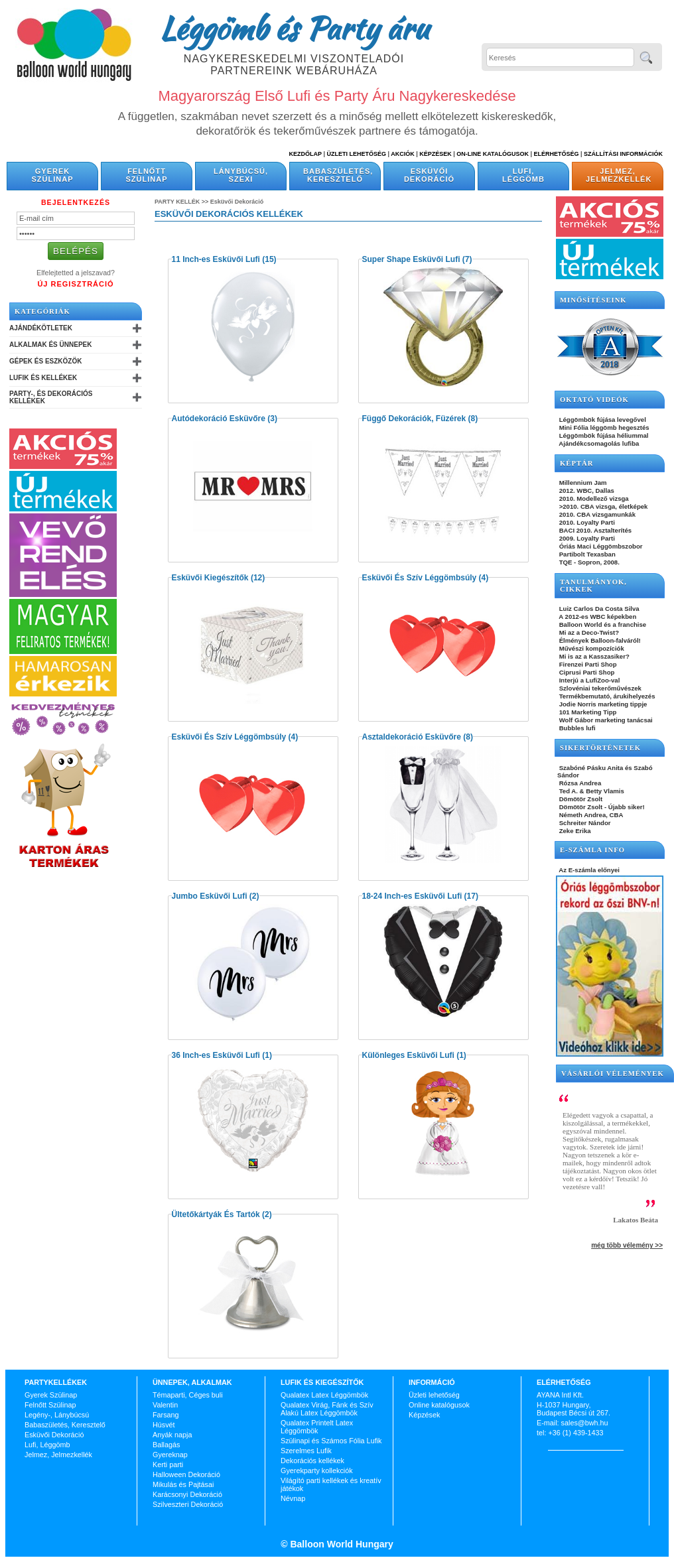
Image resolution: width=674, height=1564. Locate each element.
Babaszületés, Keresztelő (338, 175)
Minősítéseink (593, 300)
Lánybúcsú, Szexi (241, 175)
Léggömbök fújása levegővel (601, 419)
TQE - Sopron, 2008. (588, 562)
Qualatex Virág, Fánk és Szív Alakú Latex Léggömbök (327, 1409)
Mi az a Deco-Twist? (588, 632)
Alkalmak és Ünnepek (50, 344)
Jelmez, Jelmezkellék (618, 175)
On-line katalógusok (492, 154)
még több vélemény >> (627, 1245)
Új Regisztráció (75, 284)
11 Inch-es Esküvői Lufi (216, 259)
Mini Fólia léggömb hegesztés (603, 427)
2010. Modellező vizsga (593, 498)
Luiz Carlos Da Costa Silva (598, 608)
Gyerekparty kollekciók (317, 1470)
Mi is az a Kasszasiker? (593, 656)
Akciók (403, 154)
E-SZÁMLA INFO (592, 850)
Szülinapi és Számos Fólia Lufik (331, 1441)
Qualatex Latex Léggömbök (324, 1395)
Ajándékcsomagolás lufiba (598, 443)
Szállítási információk (623, 154)
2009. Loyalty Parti (586, 538)
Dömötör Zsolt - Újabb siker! (601, 807)
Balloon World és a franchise (601, 624)
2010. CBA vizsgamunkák (596, 514)
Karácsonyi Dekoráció (187, 1494)
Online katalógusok (439, 1405)
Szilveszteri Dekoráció (188, 1504)
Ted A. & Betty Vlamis (590, 791)
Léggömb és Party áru (294, 27)
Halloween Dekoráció (186, 1474)
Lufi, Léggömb (523, 175)
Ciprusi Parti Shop (585, 672)
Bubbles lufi (576, 728)
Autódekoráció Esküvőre (218, 418)
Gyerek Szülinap (53, 175)
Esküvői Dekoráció (429, 175)
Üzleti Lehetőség (356, 154)
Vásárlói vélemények (612, 1073)
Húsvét (164, 1425)
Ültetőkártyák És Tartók (216, 1214)
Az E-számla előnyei (588, 870)
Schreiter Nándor (584, 822)
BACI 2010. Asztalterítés (594, 530)
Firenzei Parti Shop (587, 664)
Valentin (165, 1405)
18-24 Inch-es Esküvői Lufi (412, 896)
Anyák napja (172, 1435)
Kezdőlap (305, 154)
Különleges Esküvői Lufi (408, 1055)
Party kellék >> (182, 201)
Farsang (166, 1415)
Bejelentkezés (75, 202)
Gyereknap (170, 1455)
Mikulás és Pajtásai (183, 1484)
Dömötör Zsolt (579, 799)
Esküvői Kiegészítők (210, 577)
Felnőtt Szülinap (147, 175)
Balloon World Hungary (340, 1544)
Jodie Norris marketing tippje (602, 704)
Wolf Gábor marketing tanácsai (605, 720)
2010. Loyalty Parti (586, 522)
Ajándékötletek (40, 328)
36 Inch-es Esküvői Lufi (216, 1055)
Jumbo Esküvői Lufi (209, 896)
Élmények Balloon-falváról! (599, 640)
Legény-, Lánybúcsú (57, 1415)
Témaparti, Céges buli (188, 1395)
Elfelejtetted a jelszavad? (75, 273)
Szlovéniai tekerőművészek (599, 688)
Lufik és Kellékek (43, 377)
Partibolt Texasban (586, 554)
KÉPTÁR (576, 463)
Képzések (435, 154)
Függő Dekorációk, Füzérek (414, 418)
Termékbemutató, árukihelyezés (606, 696)
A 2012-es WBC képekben (596, 616)
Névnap (293, 1498)
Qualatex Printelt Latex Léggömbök (317, 1427)
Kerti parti (168, 1464)
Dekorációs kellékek (312, 1461)
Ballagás (166, 1445)
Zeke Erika (574, 830)
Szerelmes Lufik (306, 1451)
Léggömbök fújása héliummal (603, 435)
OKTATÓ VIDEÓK (594, 399)
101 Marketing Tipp (586, 712)
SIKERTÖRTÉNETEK (600, 747)
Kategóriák (42, 311)
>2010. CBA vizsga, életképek (602, 506)
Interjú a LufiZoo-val (588, 680)
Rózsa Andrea (579, 783)
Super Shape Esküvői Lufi (411, 259)
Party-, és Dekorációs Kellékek (50, 397)
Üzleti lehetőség (434, 1395)
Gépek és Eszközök (45, 361)
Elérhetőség (555, 154)
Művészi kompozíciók (590, 648)
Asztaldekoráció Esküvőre (411, 737)
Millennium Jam (582, 482)
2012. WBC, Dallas (585, 490)
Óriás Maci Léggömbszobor (599, 546)
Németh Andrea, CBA (590, 814)
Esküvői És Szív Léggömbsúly (419, 577)
